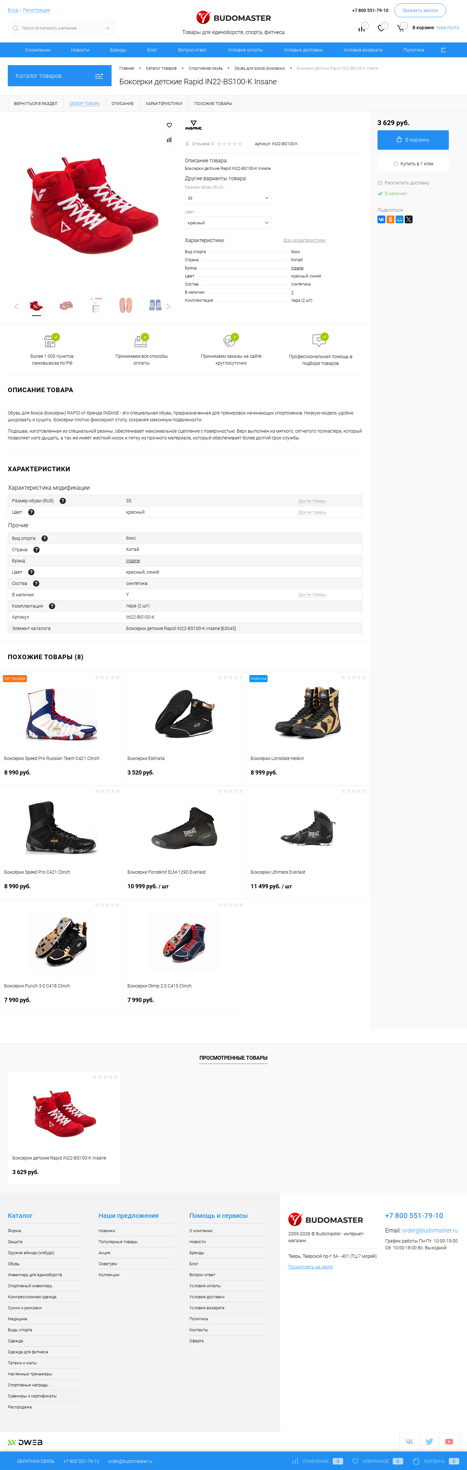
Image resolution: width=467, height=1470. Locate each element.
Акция (104, 1253)
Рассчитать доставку (403, 182)
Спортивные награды (28, 1385)
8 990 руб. (61, 777)
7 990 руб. (61, 1004)
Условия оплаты (245, 49)
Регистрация (36, 10)
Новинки (107, 1231)
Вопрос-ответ (192, 49)
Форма (14, 1231)
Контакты (198, 1330)
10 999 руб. (184, 890)
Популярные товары (118, 1242)
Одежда (15, 1341)
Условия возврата (363, 49)
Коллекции (109, 1275)
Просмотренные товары (233, 1059)
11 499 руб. (308, 890)
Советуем (108, 1264)
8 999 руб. (308, 777)
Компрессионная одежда (32, 1297)
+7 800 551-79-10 (81, 1461)
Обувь (13, 1264)
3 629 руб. (25, 1172)
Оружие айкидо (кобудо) (31, 1253)
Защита (15, 1242)
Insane (297, 267)
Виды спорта (20, 1330)
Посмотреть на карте (310, 1267)
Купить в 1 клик (413, 164)
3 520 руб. (184, 777)
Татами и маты (22, 1363)
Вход (13, 10)
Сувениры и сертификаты (32, 1396)
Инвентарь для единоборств (35, 1275)
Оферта (196, 1341)
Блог (152, 49)
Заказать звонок (420, 10)
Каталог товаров (60, 75)
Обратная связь (31, 1461)
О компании (37, 49)
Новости (80, 49)
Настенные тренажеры (30, 1374)
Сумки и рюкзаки (25, 1308)
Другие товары (312, 501)
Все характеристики (304, 240)
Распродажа (20, 1407)
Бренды (118, 49)
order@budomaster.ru (430, 1231)
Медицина (17, 1319)
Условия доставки (303, 49)
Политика (413, 49)
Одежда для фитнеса (28, 1352)
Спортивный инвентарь (30, 1286)
